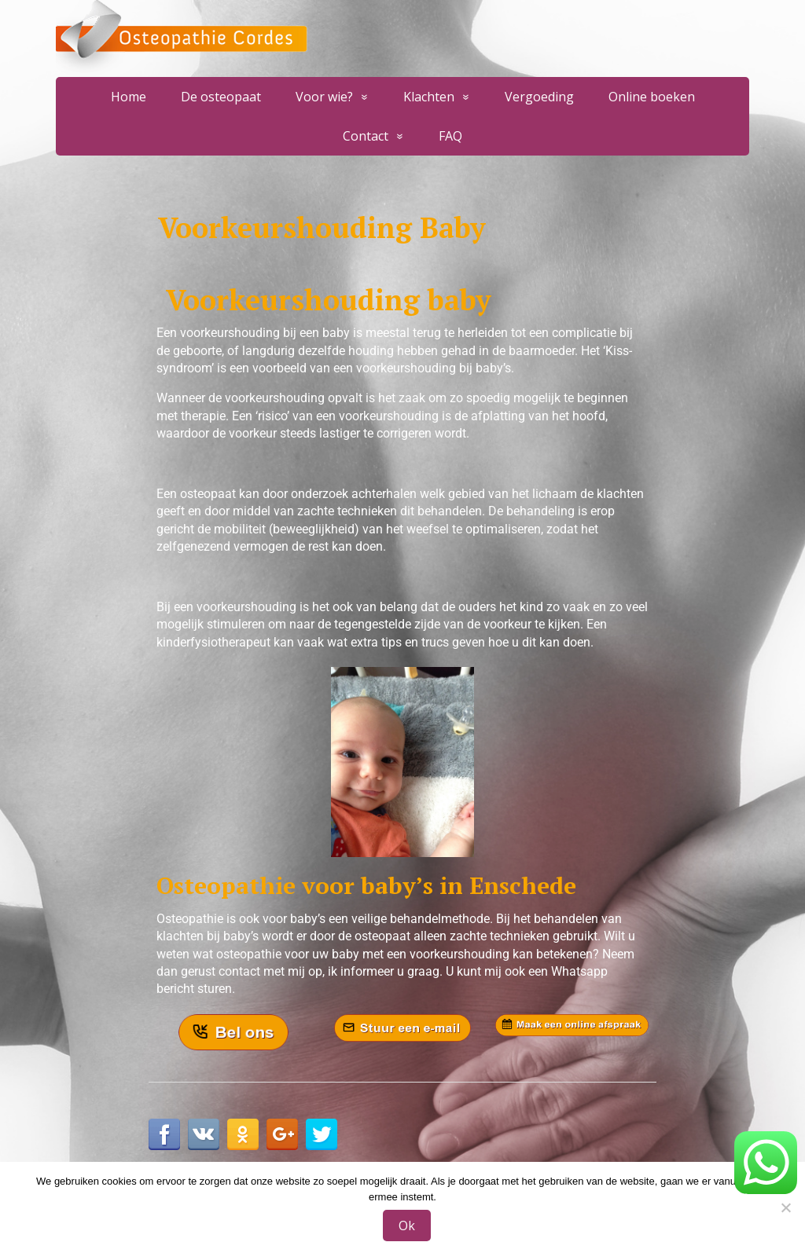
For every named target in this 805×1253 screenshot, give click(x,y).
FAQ (450, 136)
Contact (365, 136)
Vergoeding (539, 96)
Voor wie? (324, 96)
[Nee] (785, 1207)
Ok (407, 1225)
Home (128, 96)
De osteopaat (221, 96)
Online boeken (651, 96)
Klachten (428, 96)
